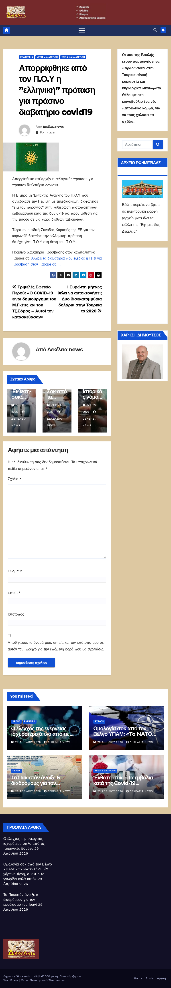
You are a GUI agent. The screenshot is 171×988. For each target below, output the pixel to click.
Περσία (16, 770)
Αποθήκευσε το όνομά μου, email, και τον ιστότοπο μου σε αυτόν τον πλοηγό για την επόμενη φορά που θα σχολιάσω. (56, 645)
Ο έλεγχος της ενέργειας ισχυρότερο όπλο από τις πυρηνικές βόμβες (40, 734)
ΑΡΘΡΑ (16, 721)
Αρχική (161, 978)
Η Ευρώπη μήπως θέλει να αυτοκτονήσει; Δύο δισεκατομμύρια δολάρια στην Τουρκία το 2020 (80, 299)
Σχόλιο (15, 479)
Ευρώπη (99, 721)
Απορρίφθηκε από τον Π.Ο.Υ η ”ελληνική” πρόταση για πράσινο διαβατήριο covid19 (57, 90)
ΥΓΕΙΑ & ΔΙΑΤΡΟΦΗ (47, 57)
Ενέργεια (29, 721)
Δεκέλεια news (53, 127)
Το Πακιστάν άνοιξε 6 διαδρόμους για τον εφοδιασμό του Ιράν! (35, 783)
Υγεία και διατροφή (73, 57)
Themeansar (57, 980)
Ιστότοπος (16, 614)
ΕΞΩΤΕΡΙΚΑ (26, 57)
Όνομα (15, 571)
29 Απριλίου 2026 (28, 742)
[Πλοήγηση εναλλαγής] (82, 30)
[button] (155, 30)
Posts (150, 978)
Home (138, 978)
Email (14, 593)
